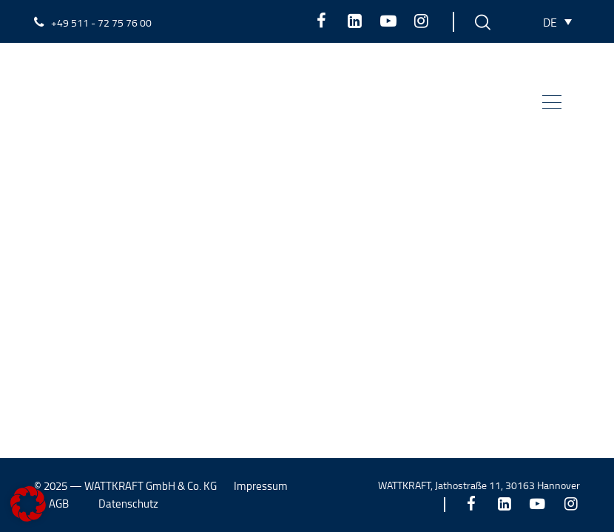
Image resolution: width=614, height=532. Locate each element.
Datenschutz (128, 503)
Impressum (261, 486)
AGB (59, 503)
